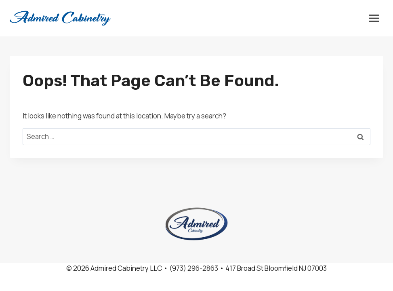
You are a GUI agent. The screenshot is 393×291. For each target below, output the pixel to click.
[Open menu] (373, 18)
